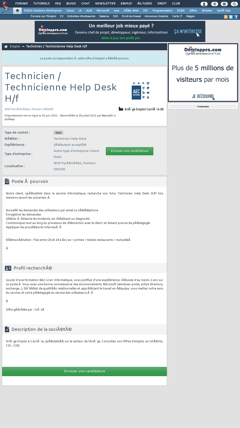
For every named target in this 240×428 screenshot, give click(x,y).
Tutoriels (41, 4)
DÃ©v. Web (131, 10)
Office (193, 10)
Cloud (70, 10)
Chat (85, 4)
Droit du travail (131, 16)
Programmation (162, 10)
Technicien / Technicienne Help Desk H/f (56, 47)
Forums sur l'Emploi (43, 16)
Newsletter (105, 4)
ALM (89, 10)
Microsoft (103, 10)
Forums (21, 4)
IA (80, 10)
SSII (115, 16)
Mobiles (207, 10)
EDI (145, 10)
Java (116, 10)
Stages (190, 16)
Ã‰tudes (144, 4)
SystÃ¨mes (224, 10)
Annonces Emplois (156, 16)
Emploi (126, 4)
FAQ (58, 4)
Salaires (104, 16)
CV (62, 16)
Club (176, 4)
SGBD (181, 10)
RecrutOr (107, 115)
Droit (162, 4)
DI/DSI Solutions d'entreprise (43, 10)
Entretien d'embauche (81, 16)
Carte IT (177, 16)
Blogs (71, 4)
